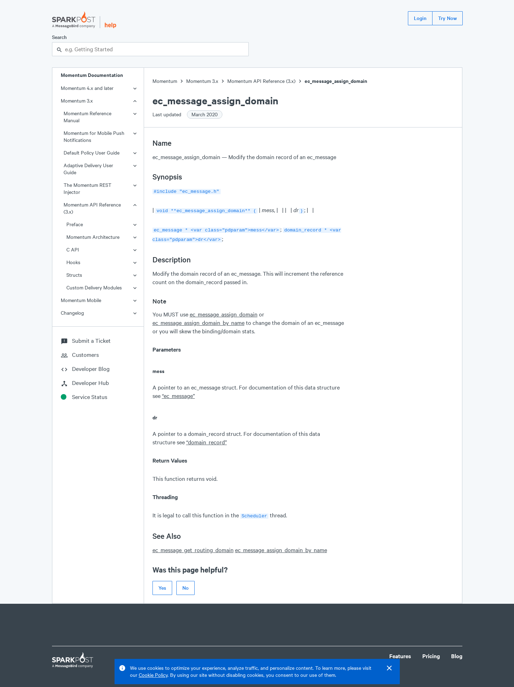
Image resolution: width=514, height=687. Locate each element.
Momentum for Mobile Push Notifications (94, 136)
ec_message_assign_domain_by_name (198, 319)
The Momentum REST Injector (87, 188)
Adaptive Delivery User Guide (88, 169)
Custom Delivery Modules (94, 287)
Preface (74, 224)
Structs (74, 274)
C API (72, 249)
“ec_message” (178, 393)
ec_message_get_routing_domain (193, 546)
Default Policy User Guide (91, 152)
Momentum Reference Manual (87, 117)
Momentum (164, 81)
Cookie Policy (153, 675)
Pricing (431, 652)
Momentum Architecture (92, 237)
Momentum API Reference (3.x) (92, 208)
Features (400, 652)
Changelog (72, 312)
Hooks (73, 262)
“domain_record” (206, 439)
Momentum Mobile (81, 300)
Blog (456, 652)
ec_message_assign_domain (336, 81)
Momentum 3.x (77, 100)
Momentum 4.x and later (87, 88)
